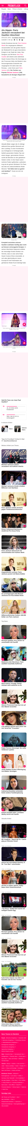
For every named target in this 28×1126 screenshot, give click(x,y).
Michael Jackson (12, 72)
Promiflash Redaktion (18, 37)
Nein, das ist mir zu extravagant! (13, 417)
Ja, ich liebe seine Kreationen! (12, 408)
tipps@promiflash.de (10, 441)
